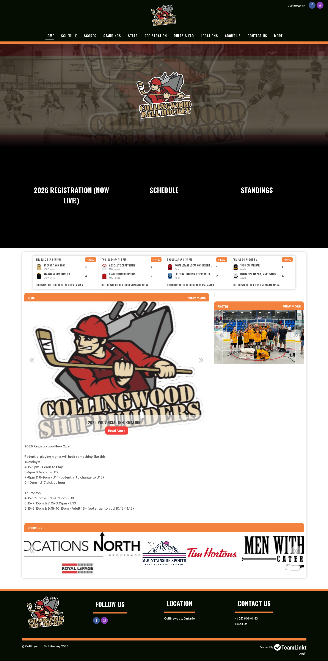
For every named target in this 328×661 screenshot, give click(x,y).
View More (197, 298)
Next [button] (201, 360)
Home (50, 35)
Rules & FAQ (184, 35)
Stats (133, 35)
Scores (90, 35)
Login (302, 653)
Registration (155, 35)
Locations (209, 35)
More (278, 35)
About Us (233, 35)
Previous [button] (32, 360)
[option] (66, 272)
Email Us (241, 624)
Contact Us (257, 35)
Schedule (69, 35)
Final (90, 259)
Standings (112, 35)
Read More (116, 430)
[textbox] (116, 482)
